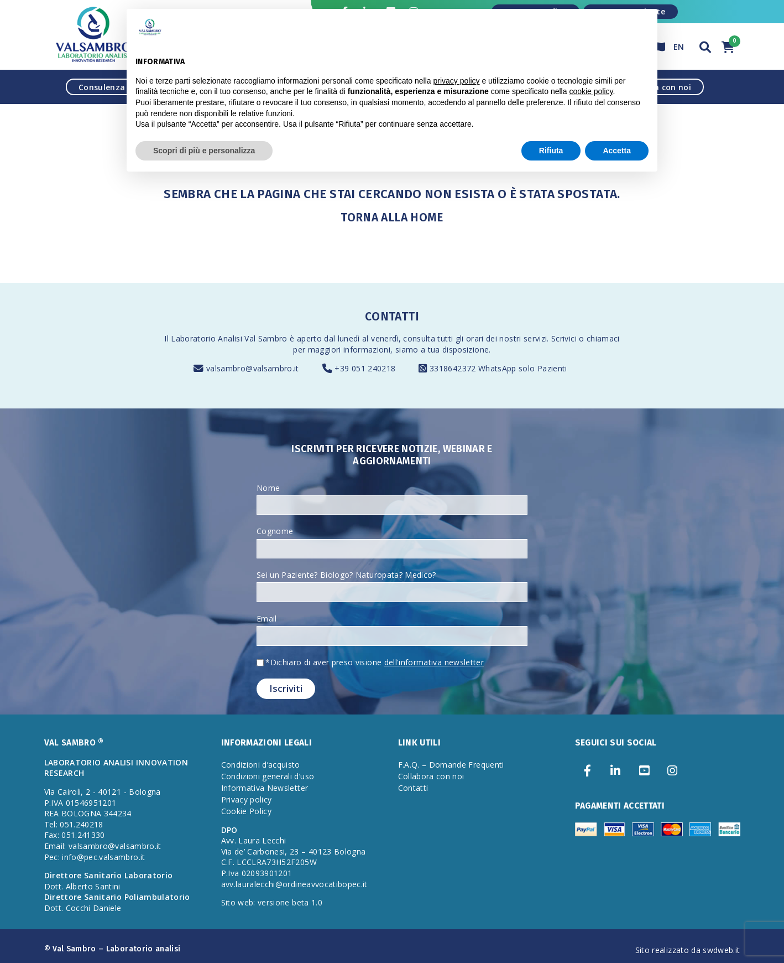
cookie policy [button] (591, 91)
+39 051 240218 (364, 368)
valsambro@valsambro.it (252, 368)
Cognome (275, 531)
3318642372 (454, 368)
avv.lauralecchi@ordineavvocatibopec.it (294, 884)
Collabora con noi (431, 776)
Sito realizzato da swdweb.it (687, 950)
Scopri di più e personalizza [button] (204, 150)
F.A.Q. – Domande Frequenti (451, 764)
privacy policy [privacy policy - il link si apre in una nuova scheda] (456, 80)
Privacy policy (246, 799)
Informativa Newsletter (265, 788)
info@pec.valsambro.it (103, 857)
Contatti (413, 788)
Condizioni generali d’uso (268, 776)
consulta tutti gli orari (443, 338)
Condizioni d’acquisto (260, 764)
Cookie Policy (246, 811)
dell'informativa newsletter (434, 662)
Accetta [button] (617, 150)
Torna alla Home (392, 217)
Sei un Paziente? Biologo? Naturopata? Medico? (346, 574)
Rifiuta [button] (551, 150)
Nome (268, 488)
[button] (705, 45)
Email (267, 618)
